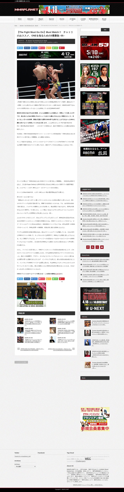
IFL (108, 456)
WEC (88, 458)
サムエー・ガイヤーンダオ (40, 42)
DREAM (73, 456)
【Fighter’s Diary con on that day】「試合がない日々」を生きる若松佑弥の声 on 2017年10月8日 (32, 349)
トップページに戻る (21, 362)
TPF (72, 459)
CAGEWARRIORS (71, 461)
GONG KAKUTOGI (95, 459)
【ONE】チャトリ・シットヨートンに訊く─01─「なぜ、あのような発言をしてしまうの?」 (66, 341)
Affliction (105, 456)
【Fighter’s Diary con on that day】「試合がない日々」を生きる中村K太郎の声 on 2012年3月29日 (60, 349)
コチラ (58, 274)
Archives (17, 464)
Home (16, 25)
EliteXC (69, 459)
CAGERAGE (83, 456)
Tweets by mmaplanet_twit (23, 456)
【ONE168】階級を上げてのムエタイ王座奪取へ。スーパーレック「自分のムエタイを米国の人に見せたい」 (33, 332)
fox (83, 459)
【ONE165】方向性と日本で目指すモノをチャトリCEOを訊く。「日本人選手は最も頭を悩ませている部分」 (66, 332)
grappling (91, 456)
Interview (22, 25)
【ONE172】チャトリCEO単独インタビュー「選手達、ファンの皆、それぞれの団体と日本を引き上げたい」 (33, 323)
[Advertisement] (46, 161)
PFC (75, 459)
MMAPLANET (65, 489)
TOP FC (69, 456)
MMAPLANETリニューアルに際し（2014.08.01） (88, 485)
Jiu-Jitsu (96, 456)
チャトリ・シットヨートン (26, 42)
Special (36, 25)
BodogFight (100, 456)
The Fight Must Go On (29, 25)
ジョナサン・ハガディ (52, 42)
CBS (88, 456)
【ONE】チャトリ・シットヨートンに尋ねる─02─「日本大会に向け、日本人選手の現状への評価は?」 (33, 341)
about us (102, 459)
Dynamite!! (77, 456)
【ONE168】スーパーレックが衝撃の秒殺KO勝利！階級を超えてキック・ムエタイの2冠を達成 (66, 322)
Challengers (80, 461)
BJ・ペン (80, 459)
